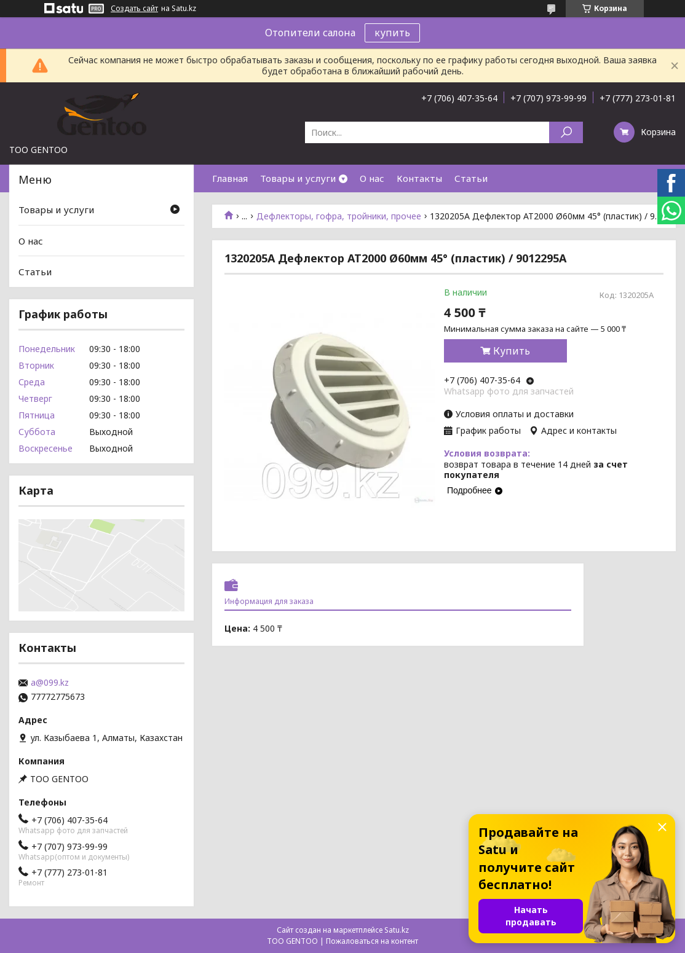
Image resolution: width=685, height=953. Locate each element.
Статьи (471, 178)
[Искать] (566, 132)
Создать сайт (134, 8)
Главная (230, 178)
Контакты (419, 178)
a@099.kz (50, 682)
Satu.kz (396, 930)
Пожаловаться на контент (372, 941)
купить (392, 32)
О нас (372, 178)
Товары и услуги (298, 178)
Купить (511, 351)
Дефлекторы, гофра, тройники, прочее (338, 216)
